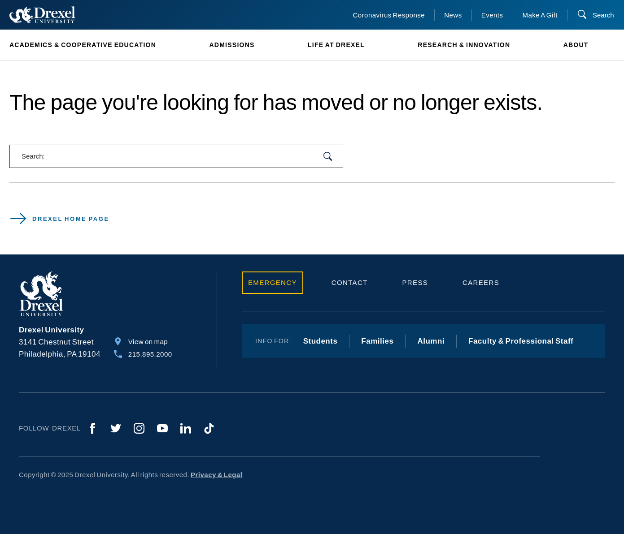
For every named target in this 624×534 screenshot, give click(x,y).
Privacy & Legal (217, 474)
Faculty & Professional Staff (520, 341)
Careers (481, 282)
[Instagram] (139, 428)
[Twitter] (115, 428)
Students (320, 341)
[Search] (595, 15)
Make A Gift (540, 15)
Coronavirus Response (389, 15)
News (453, 15)
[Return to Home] (42, 14)
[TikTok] (209, 428)
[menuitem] (95, 45)
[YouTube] (162, 428)
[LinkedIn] (185, 428)
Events (492, 15)
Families (377, 341)
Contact (350, 282)
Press (415, 282)
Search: (33, 156)
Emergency (272, 282)
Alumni (431, 341)
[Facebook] (92, 428)
